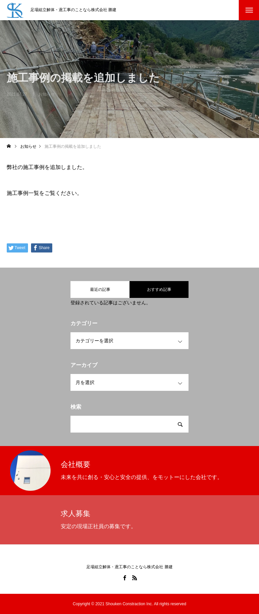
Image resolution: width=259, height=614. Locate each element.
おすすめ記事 (159, 289)
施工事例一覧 (23, 193)
